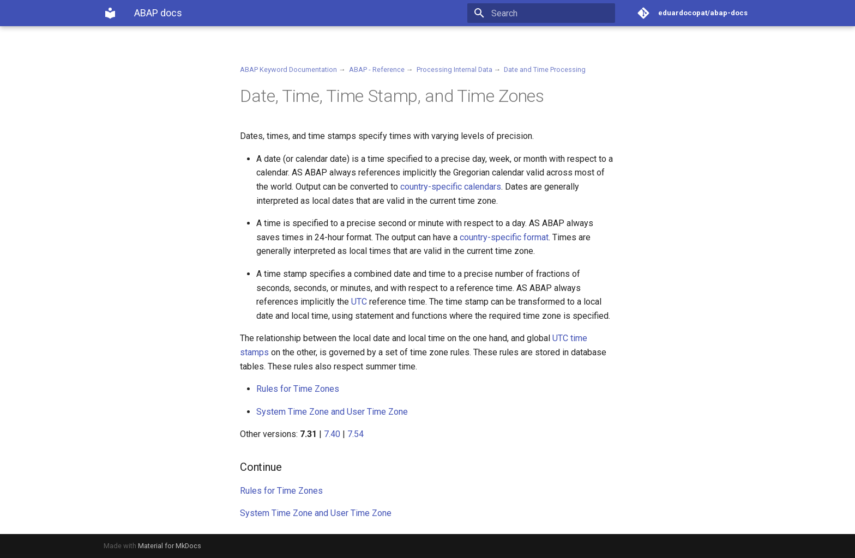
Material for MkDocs (169, 546)
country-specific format (504, 237)
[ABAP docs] (110, 13)
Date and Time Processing (545, 69)
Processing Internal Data (454, 69)
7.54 (355, 434)
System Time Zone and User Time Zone (332, 412)
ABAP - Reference (377, 69)
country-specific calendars (450, 186)
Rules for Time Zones (297, 389)
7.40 (332, 434)
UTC (359, 301)
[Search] (551, 13)
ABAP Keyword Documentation (288, 69)
